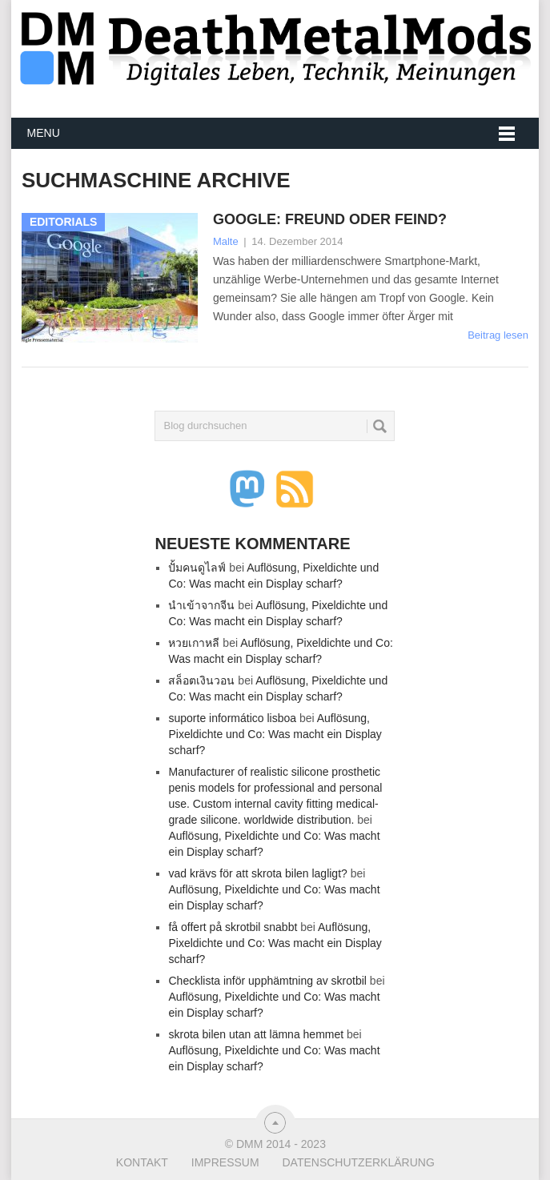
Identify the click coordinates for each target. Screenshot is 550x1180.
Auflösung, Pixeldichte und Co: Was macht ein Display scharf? (274, 734)
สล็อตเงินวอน (201, 680)
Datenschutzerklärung (358, 1162)
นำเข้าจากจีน (201, 605)
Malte (226, 241)
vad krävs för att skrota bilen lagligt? (257, 873)
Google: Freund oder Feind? (330, 219)
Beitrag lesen (498, 335)
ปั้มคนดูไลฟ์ (197, 567)
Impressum (225, 1162)
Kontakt (142, 1162)
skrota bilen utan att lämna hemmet (255, 1034)
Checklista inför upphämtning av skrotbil (267, 980)
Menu (43, 132)
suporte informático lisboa (232, 718)
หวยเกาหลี (193, 642)
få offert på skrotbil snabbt (232, 927)
